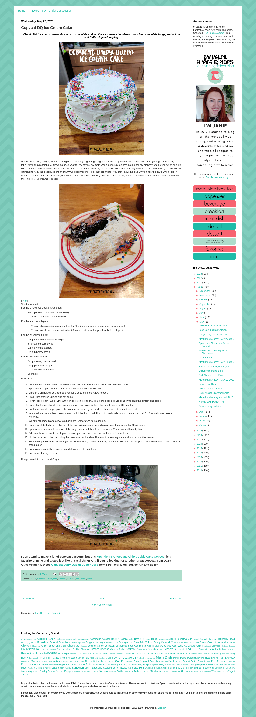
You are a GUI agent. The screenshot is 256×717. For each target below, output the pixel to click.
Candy (157, 642)
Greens (150, 653)
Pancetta (164, 661)
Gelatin (85, 654)
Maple (183, 658)
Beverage (187, 639)
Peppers (26, 664)
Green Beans (139, 653)
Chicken (26, 645)
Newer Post (28, 598)
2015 (199, 448)
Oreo (89, 579)
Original (145, 661)
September (205, 304)
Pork (83, 664)
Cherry (232, 642)
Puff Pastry (137, 664)
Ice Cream (81, 579)
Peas (214, 661)
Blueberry (223, 639)
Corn (199, 645)
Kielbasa (94, 658)
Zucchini (25, 674)
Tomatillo (95, 671)
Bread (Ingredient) (29, 642)
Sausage (97, 667)
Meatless (206, 658)
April (202, 412)
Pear (209, 661)
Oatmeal (97, 661)
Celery (203, 642)
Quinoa (166, 664)
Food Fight (64, 653)
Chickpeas (36, 646)
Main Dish (164, 657)
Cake (131, 642)
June (202, 317)
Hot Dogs (43, 658)
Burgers (90, 642)
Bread (232, 639)
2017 (199, 439)
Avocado (106, 639)
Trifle (126, 671)
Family (211, 649)
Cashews (184, 642)
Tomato (104, 671)
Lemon (118, 657)
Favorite (71, 579)
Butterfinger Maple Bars (211, 371)
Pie (47, 664)
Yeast (225, 671)
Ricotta (31, 668)
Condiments (140, 645)
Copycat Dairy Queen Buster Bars (74, 564)
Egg (189, 648)
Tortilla (120, 671)
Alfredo (24, 639)
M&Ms (141, 658)
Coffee (101, 645)
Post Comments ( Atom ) (47, 613)
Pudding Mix (125, 664)
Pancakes (155, 661)
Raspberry (202, 664)
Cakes (33, 579)
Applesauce (61, 639)
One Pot (120, 661)
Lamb (105, 658)
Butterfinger (100, 642)
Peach (179, 661)
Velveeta (168, 671)
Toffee (88, 671)
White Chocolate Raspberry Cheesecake (213, 351)
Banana (124, 639)
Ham (185, 653)
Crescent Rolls (117, 649)
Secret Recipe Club (123, 668)
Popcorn (76, 664)
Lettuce (128, 657)
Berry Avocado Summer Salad (214, 393)
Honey (25, 658)
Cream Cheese (100, 648)
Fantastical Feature (225, 649)
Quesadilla (157, 664)
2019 (199, 430)
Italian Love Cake (207, 384)
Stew (232, 668)
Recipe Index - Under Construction (51, 10)
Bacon (115, 638)
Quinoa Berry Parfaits (210, 406)
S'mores (47, 668)
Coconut (92, 645)
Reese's (211, 664)
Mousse (48, 661)
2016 (199, 443)
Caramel (166, 642)
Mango (176, 658)
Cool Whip (178, 645)
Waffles (182, 671)
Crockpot (131, 648)
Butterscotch (112, 642)
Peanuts (202, 661)
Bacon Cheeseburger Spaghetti (214, 366)
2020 (199, 287)
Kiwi (100, 658)
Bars (137, 639)
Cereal (211, 642)
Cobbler (84, 646)
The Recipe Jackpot (214, 33)
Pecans (221, 661)
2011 (199, 466)
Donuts (182, 649)
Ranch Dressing (189, 665)
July (201, 313)
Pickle (42, 664)
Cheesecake (222, 642)
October (203, 299)
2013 (199, 457)
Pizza (69, 664)
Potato (90, 664)
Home (21, 10)
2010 (199, 470)
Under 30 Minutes (152, 671)
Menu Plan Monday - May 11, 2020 (216, 379)
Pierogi (52, 665)
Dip (176, 649)
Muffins (56, 661)
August (203, 308)
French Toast (76, 654)
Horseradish (34, 658)
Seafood (108, 668)
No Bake (81, 661)
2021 (199, 282)
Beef (173, 638)
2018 (199, 435)
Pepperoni (230, 661)
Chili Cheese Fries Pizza (211, 375)
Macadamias (150, 658)
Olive (105, 661)
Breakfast (43, 642)
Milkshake (26, 661)
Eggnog (195, 649)
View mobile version (102, 604)
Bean (154, 638)
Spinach (198, 668)
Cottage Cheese (228, 646)
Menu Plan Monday (223, 657)
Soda (173, 668)
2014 (199, 452)
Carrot (175, 642)
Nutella (89, 661)
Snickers (165, 668)
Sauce (88, 668)
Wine (214, 671)
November (205, 295)
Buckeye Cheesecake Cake (213, 325)
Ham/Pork (193, 653)
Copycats (52, 579)
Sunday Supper (48, 671)
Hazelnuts (203, 653)
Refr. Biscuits (221, 664)
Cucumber (142, 649)
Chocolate (42, 579)
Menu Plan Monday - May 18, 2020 (216, 362)
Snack (157, 668)
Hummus (52, 658)
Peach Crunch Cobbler (210, 388)
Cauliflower (194, 642)
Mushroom (65, 661)
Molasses (40, 661)
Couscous (44, 649)
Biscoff (196, 639)
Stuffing (36, 671)
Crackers (53, 649)
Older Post (175, 598)
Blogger (162, 708)
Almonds (32, 639)
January (203, 425)
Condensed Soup (125, 645)
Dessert (62, 579)
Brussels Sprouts (77, 642)
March (202, 416)
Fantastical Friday (32, 653)
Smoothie (149, 668)
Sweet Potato (79, 671)
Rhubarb (231, 665)
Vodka (175, 671)
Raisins (179, 665)
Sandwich (78, 667)
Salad (54, 668)
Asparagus (96, 639)
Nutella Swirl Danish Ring (211, 402)
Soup (179, 667)
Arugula (86, 639)
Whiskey (207, 671)
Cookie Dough (154, 646)
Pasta (172, 661)
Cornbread (207, 646)
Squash (219, 668)
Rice (24, 667)
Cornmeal (216, 646)
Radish (173, 665)
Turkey (137, 671)
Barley (131, 639)
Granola (128, 653)
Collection (110, 645)
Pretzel (97, 664)
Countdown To (30, 648)
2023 (199, 273)
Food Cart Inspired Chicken (213, 330)
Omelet (111, 661)
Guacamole (164, 653)
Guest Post (176, 653)
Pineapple (60, 664)
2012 (199, 461)
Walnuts (190, 671)
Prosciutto (106, 664)
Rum (40, 668)
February (204, 420)
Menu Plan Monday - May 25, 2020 (216, 339)
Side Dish (139, 668)
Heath (211, 654)
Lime (135, 658)
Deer (161, 649)
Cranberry (61, 649)
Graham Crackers (116, 654)
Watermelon (199, 671)
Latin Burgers (205, 357)
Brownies (64, 642)
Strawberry (27, 671)
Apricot (69, 639)
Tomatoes (113, 671)
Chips (64, 646)
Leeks (111, 658)
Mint (33, 661)
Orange (130, 661)
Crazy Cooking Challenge (78, 649)
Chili (58, 645)
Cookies (166, 645)
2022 (199, 278)
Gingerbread (94, 653)
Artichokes (77, 639)
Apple (52, 639)
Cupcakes (153, 649)
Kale (87, 658)
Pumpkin (147, 664)
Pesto (35, 664)
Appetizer (43, 638)
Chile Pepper (48, 645)
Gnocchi (104, 653)
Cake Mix (139, 642)
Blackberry (213, 639)
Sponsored (209, 668)
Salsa (68, 668)
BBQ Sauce (145, 639)
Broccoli (54, 642)
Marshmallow (194, 658)
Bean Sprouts (164, 639)
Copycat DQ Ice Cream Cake (213, 334)
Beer (179, 639)
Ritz (36, 668)
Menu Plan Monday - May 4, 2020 (216, 397)
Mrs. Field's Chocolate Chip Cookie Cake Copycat (131, 556)
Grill (156, 653)
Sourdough (188, 668)
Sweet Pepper (65, 671)
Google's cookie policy (217, 177)
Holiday (218, 653)
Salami (61, 668)
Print (24, 300)
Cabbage (124, 642)
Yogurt (231, 671)
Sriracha (226, 668)
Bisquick (204, 639)
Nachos (73, 661)
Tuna (131, 671)
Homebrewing (228, 653)
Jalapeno (72, 658)
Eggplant (203, 649)
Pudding (115, 664)
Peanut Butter (190, 661)
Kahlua (81, 658)
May (201, 321)
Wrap (220, 671)
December (205, 291)
